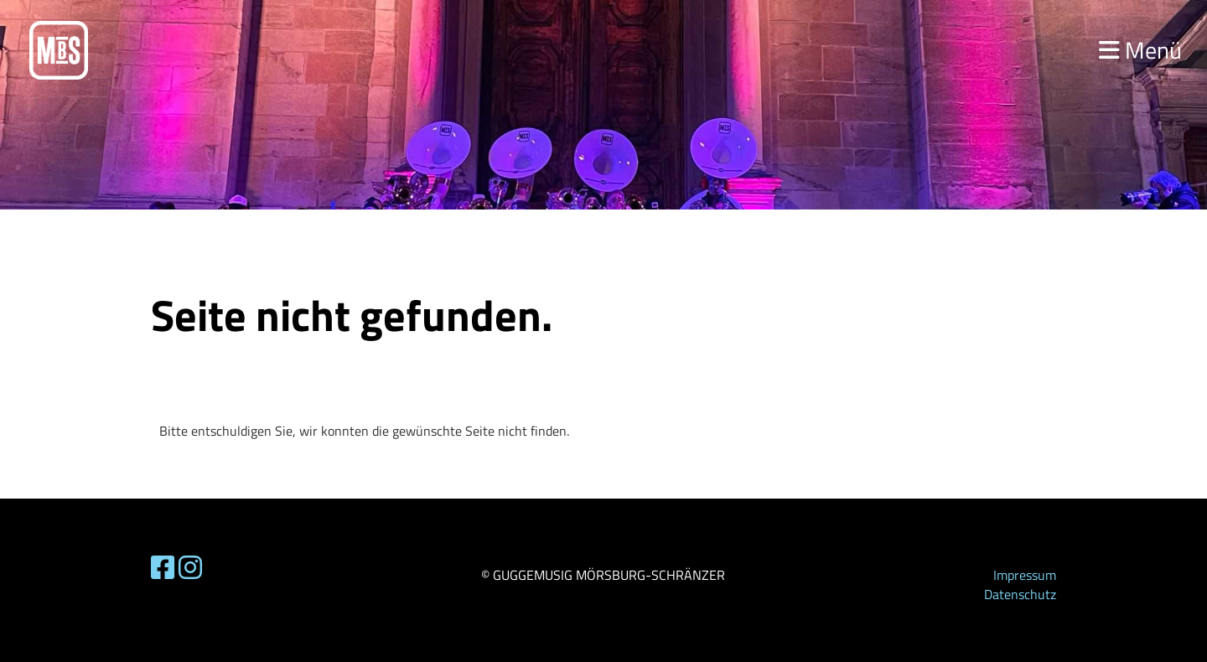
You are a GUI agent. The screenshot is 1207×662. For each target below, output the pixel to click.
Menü (1140, 50)
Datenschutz (1020, 594)
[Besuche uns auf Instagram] (190, 567)
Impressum (1024, 575)
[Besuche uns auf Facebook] (162, 567)
